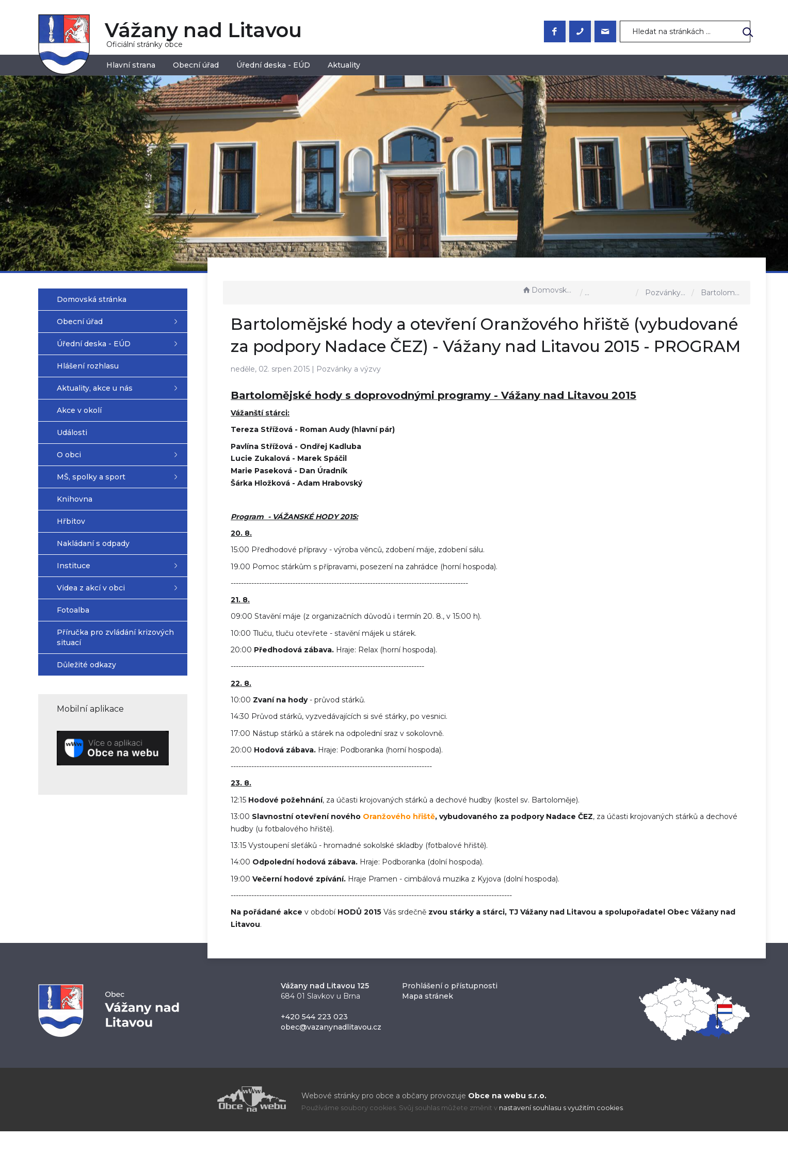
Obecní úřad (196, 65)
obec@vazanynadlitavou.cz (331, 1049)
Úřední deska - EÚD (273, 65)
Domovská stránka (548, 290)
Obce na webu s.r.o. (507, 1118)
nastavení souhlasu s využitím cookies (561, 1130)
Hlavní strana (130, 65)
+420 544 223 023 (314, 1039)
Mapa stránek (427, 1018)
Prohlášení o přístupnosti (449, 1008)
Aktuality (344, 65)
